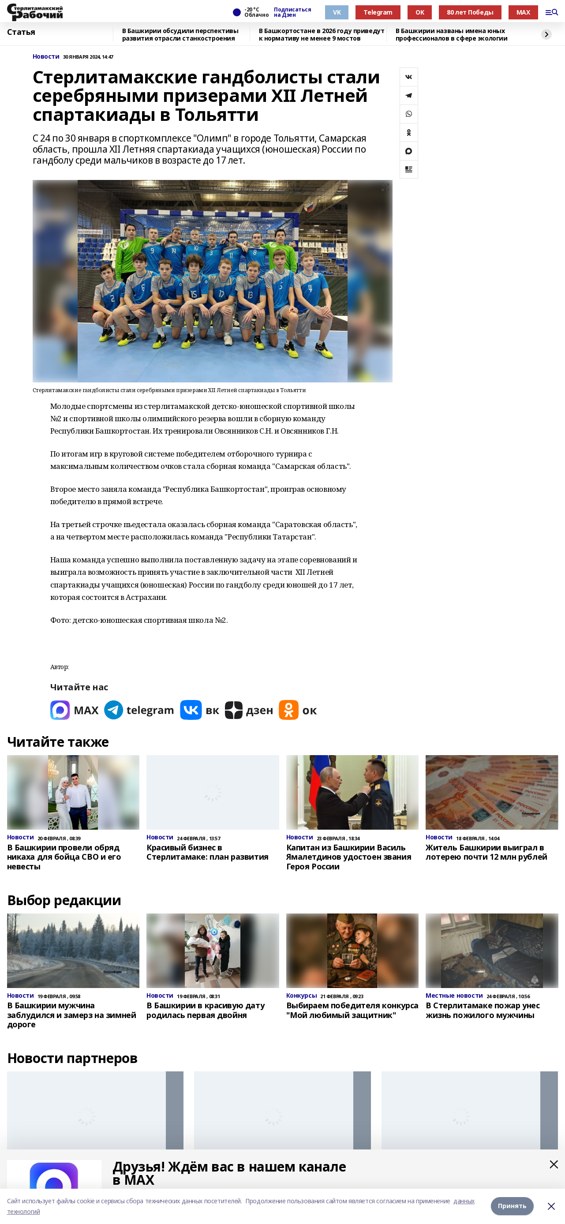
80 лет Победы (470, 12)
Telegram (378, 12)
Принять (512, 1206)
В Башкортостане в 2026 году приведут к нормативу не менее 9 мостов (322, 34)
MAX (523, 12)
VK (336, 12)
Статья (21, 32)
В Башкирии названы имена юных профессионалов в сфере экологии (452, 34)
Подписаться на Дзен (292, 12)
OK (419, 12)
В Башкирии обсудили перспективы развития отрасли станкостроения (180, 34)
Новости (46, 56)
